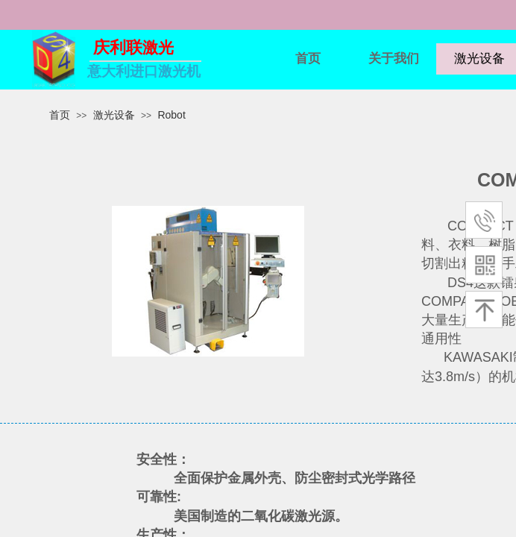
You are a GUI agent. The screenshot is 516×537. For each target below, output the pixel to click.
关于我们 (393, 58)
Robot (171, 115)
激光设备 (114, 115)
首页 (308, 58)
